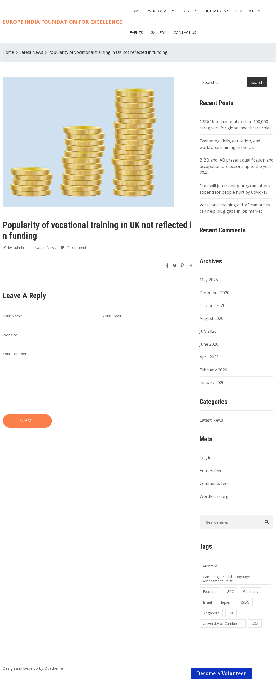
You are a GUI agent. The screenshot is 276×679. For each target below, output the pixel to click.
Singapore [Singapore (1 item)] (211, 612)
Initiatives (216, 10)
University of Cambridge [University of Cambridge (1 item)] (222, 623)
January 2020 (212, 382)
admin (19, 247)
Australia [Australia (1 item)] (210, 566)
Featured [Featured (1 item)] (210, 591)
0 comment (76, 247)
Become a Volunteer (221, 673)
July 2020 (208, 331)
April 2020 (209, 357)
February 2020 (213, 370)
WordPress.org (214, 496)
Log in (206, 457)
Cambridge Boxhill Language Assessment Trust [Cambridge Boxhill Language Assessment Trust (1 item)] (226, 578)
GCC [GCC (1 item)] (230, 591)
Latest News (31, 52)
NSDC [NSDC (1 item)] (244, 602)
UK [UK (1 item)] (231, 612)
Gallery (158, 32)
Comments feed (215, 483)
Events (136, 32)
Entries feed (211, 470)
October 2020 (212, 305)
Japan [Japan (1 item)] (225, 602)
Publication (248, 10)
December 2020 (214, 293)
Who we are (159, 10)
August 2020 (212, 318)
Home (135, 10)
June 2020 (209, 344)
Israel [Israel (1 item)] (207, 602)
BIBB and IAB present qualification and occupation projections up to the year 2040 (236, 166)
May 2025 (209, 280)
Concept (189, 10)
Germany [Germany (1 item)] (250, 591)
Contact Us (185, 32)
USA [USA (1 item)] (255, 623)
